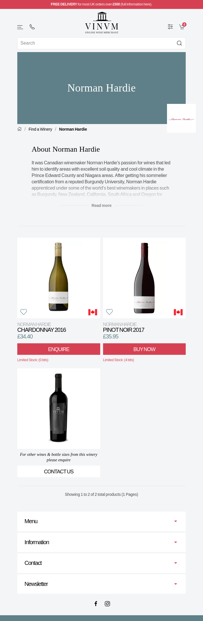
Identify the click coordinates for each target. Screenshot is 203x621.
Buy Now (144, 349)
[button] (20, 27)
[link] (182, 26)
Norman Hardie (73, 129)
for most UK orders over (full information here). (101, 4)
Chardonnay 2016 (41, 327)
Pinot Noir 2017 (123, 327)
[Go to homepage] (101, 22)
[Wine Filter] (170, 26)
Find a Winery (40, 129)
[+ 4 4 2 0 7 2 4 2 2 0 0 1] (32, 27)
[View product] (58, 278)
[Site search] (101, 43)
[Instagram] (107, 603)
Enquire (58, 349)
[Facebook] (96, 603)
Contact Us (58, 472)
